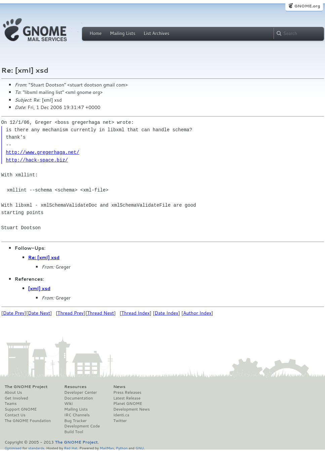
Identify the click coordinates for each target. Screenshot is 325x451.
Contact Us (15, 415)
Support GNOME (21, 409)
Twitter (120, 420)
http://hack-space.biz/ (37, 160)
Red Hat (70, 447)
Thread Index (135, 313)
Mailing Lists (122, 33)
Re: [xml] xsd (44, 257)
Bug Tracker (75, 420)
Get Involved (16, 398)
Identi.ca (121, 415)
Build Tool (73, 432)
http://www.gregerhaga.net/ (42, 152)
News (119, 386)
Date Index (166, 313)
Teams (11, 403)
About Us (13, 392)
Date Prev (14, 313)
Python (122, 447)
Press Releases (127, 392)
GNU (139, 447)
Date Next (39, 313)
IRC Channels (77, 415)
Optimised (13, 447)
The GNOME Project (26, 386)
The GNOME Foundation (28, 420)
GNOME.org (307, 6)
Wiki (68, 403)
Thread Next (100, 313)
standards (36, 447)
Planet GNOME (127, 403)
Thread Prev (70, 313)
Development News (131, 409)
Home (96, 33)
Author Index (197, 313)
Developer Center (80, 392)
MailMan (107, 447)
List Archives (156, 33)
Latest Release (126, 398)
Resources (75, 386)
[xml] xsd (39, 288)
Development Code (82, 426)
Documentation (78, 398)
